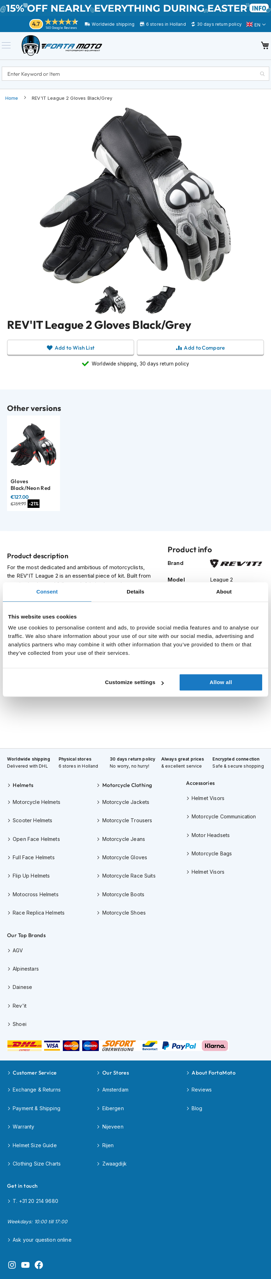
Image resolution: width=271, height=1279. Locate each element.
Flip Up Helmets (31, 876)
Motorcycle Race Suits (129, 876)
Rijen (108, 1145)
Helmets (23, 785)
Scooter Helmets (32, 820)
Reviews (202, 1090)
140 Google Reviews (61, 28)
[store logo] (67, 48)
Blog (197, 1108)
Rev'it (19, 1006)
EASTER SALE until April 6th (135, 8)
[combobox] (135, 76)
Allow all (221, 682)
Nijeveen (113, 1127)
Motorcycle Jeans (123, 839)
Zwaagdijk (114, 1164)
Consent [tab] (47, 592)
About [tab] (224, 592)
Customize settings (134, 682)
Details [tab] (135, 592)
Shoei (19, 1024)
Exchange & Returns (37, 1090)
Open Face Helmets (36, 839)
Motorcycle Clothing (127, 785)
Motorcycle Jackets (126, 802)
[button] (256, 25)
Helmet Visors (208, 798)
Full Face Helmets (34, 857)
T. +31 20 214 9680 (35, 1201)
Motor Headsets (211, 835)
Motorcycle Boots (123, 894)
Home (11, 103)
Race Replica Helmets (39, 913)
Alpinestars (26, 969)
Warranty (23, 1127)
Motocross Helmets (36, 894)
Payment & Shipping (36, 1108)
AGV (18, 950)
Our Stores (115, 1072)
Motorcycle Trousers (127, 820)
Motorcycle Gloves (124, 857)
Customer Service (34, 1072)
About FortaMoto (213, 1072)
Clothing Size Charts (37, 1164)
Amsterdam (115, 1090)
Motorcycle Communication (224, 816)
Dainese (22, 987)
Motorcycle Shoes (124, 913)
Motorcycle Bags (212, 853)
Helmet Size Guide (35, 1145)
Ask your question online (42, 1240)
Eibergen (113, 1108)
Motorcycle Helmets (36, 802)
